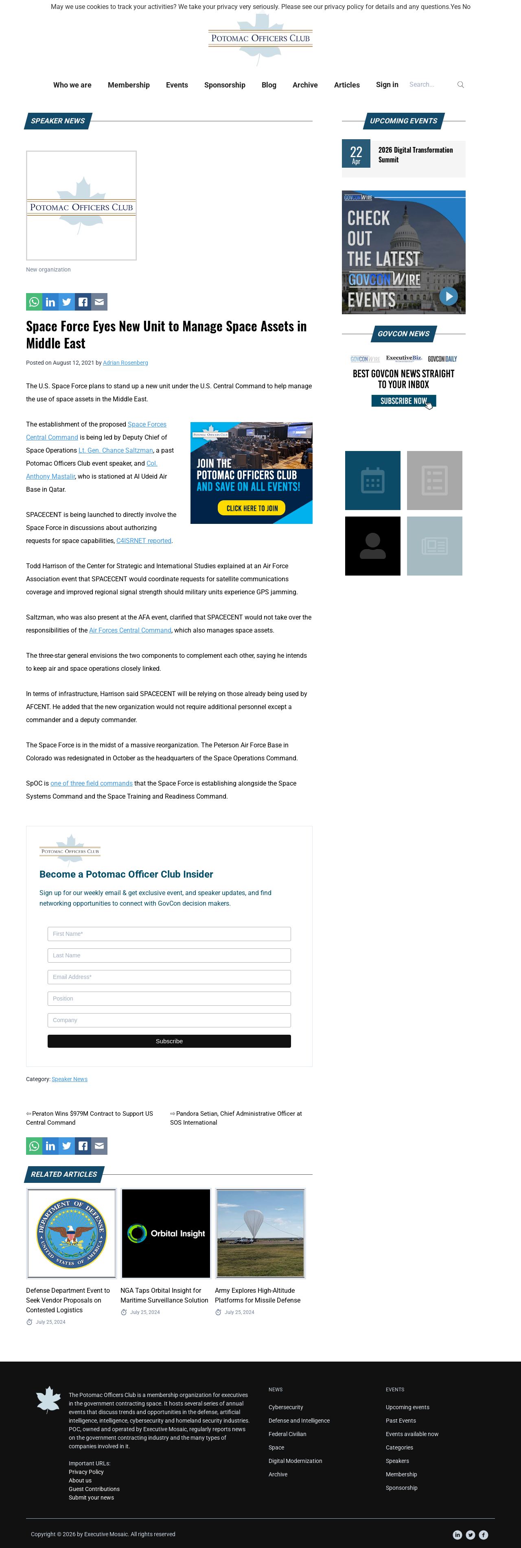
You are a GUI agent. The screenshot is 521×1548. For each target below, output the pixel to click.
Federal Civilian (287, 1434)
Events (177, 85)
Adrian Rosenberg (125, 362)
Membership (129, 85)
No (466, 7)
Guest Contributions (94, 1489)
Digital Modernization (295, 1461)
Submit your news (91, 1497)
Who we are (72, 85)
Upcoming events (407, 1407)
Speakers (397, 1461)
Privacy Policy (86, 1472)
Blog (269, 85)
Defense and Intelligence (299, 1420)
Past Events (401, 1420)
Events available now (412, 1434)
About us (80, 1480)
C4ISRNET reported (143, 541)
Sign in (387, 84)
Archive (305, 85)
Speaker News (70, 1079)
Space (276, 1447)
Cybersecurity (286, 1407)
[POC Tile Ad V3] (251, 472)
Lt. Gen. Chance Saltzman (116, 450)
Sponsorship (224, 85)
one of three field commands (91, 783)
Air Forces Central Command (130, 630)
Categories (399, 1447)
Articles (347, 85)
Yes (456, 7)
